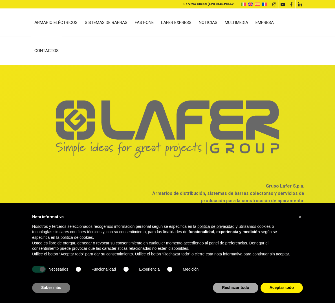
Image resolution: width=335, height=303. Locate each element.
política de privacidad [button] (216, 226)
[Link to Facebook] (291, 4)
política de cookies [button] (76, 237)
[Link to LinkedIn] (300, 4)
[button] (300, 216)
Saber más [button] (51, 287)
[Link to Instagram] (274, 4)
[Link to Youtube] (283, 4)
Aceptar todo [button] (282, 287)
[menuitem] (56, 22)
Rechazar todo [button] (235, 287)
